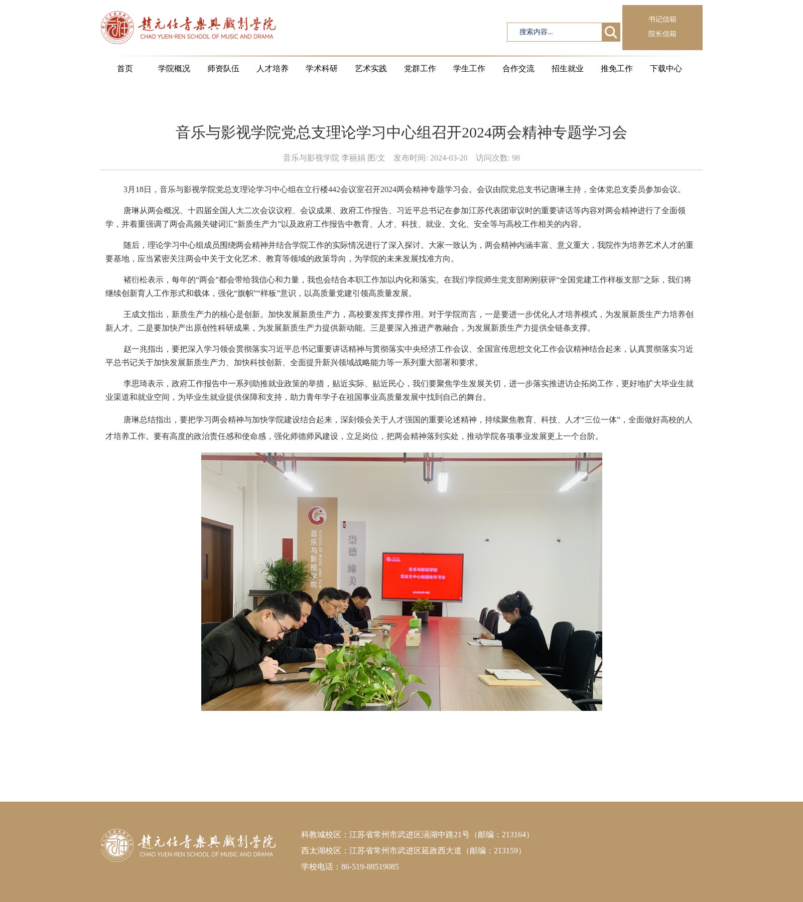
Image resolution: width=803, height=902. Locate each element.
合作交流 (518, 68)
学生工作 (469, 68)
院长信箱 (662, 34)
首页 (125, 68)
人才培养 (272, 68)
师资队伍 (223, 68)
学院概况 (174, 68)
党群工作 (420, 68)
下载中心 (666, 68)
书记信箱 (662, 19)
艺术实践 (371, 68)
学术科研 (322, 68)
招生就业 (568, 68)
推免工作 (617, 68)
